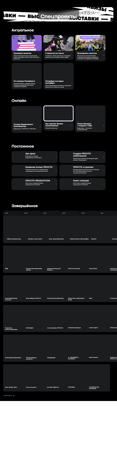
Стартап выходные (74, 327)
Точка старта (93, 327)
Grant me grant (31, 387)
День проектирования (56, 239)
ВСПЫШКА (29, 328)
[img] (65, 184)
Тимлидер (71, 387)
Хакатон (93, 239)
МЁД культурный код (14, 239)
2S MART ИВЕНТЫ (53, 387)
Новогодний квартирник (13, 357)
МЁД (6, 268)
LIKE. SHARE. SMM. (11, 387)
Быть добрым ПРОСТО (33, 298)
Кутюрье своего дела (35, 239)
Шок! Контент (93, 357)
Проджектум (51, 357)
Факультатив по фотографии (79, 239)
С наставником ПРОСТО (55, 328)
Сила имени (93, 268)
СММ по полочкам (74, 268)
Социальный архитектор (55, 298)
